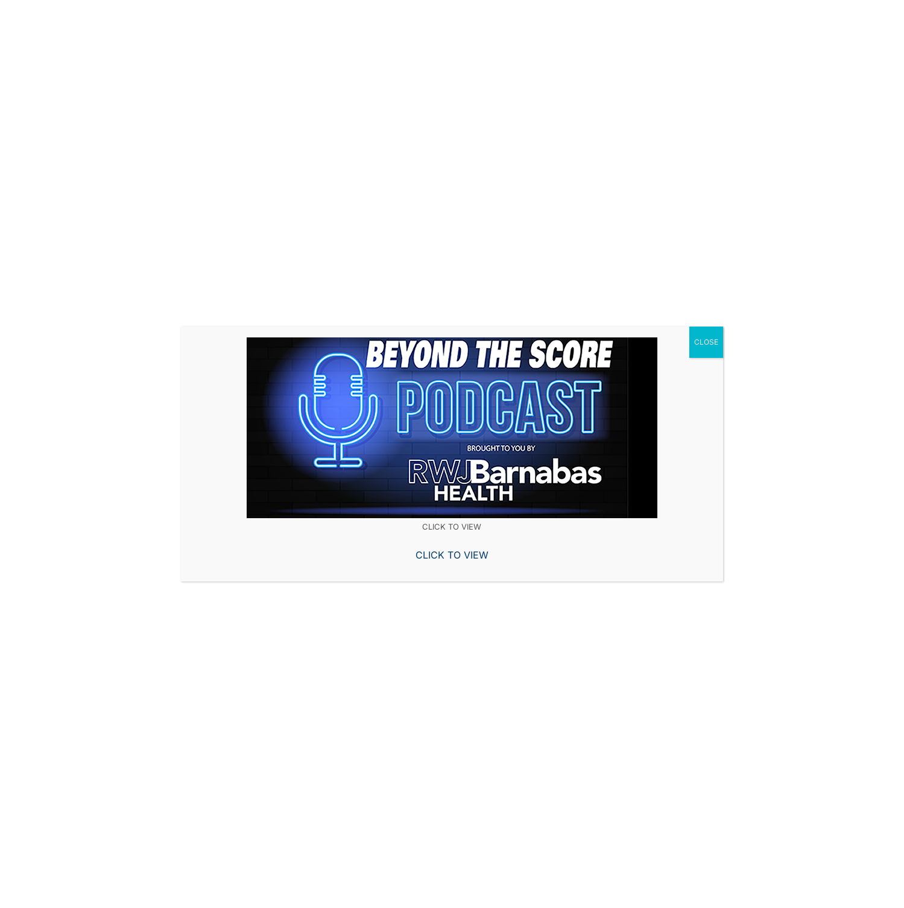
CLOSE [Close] (706, 341)
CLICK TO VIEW (452, 555)
